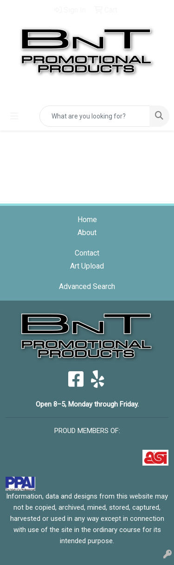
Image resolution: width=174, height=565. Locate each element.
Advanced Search (87, 286)
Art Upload (87, 266)
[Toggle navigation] (14, 116)
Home (87, 219)
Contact (87, 253)
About (87, 232)
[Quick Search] (94, 116)
